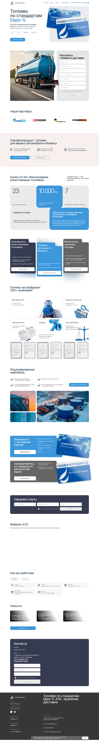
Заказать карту (23, 270)
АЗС (19, 32)
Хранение (27, 32)
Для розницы (25, 580)
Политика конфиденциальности (52, 734)
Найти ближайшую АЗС (20, 158)
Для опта (14, 580)
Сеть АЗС (57, 2)
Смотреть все (23, 629)
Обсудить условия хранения (79, 385)
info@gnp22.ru (14, 721)
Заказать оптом (40, 158)
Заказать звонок (18, 40)
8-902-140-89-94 (15, 711)
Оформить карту (25, 453)
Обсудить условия (76, 270)
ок (85, 738)
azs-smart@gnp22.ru (16, 733)
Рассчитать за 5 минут (49, 273)
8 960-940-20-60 (79, 2)
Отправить (73, 96)
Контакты (73, 2)
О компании (46, 2)
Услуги (51, 2)
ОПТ (13, 32)
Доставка (36, 32)
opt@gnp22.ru (14, 727)
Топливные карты (65, 2)
